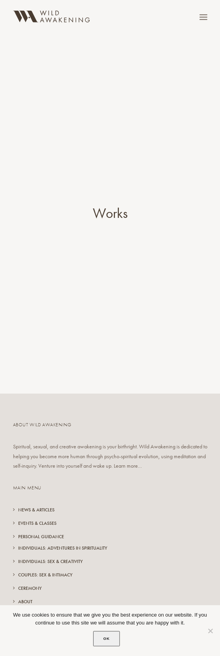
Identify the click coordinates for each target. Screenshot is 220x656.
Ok (106, 638)
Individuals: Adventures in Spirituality (62, 535)
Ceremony (29, 575)
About (25, 589)
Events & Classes (37, 510)
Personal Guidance (41, 524)
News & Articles (36, 497)
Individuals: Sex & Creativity (50, 549)
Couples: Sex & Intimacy (45, 562)
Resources (30, 602)
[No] (210, 631)
